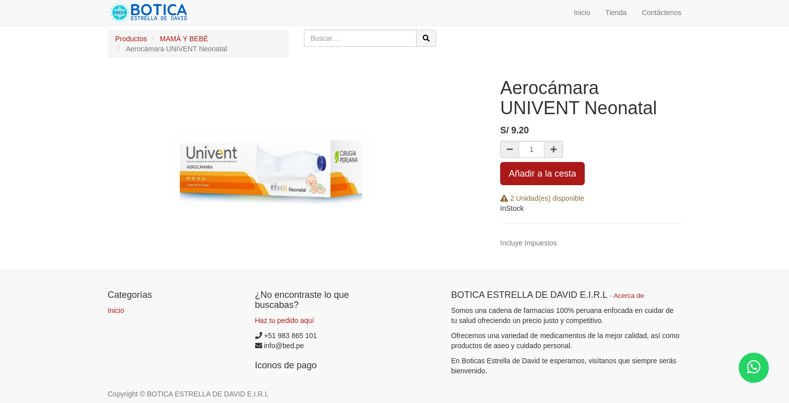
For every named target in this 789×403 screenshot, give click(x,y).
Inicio (116, 310)
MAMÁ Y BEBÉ (184, 39)
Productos (131, 39)
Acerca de (628, 295)
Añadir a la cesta (542, 174)
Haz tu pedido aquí (284, 320)
